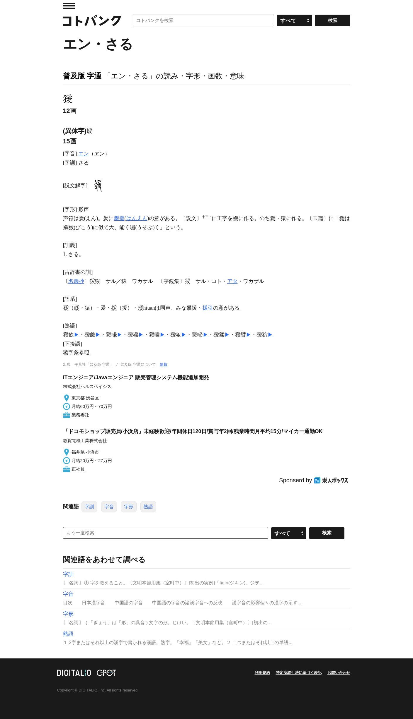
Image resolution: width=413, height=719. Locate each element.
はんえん (136, 218)
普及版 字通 (82, 76)
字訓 (89, 506)
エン (83, 154)
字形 (128, 506)
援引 (208, 308)
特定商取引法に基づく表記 (299, 672)
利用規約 (262, 672)
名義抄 (76, 281)
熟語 (148, 506)
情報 (163, 364)
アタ (232, 281)
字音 (109, 506)
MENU (69, 6)
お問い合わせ (338, 672)
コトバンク (92, 20)
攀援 (119, 218)
